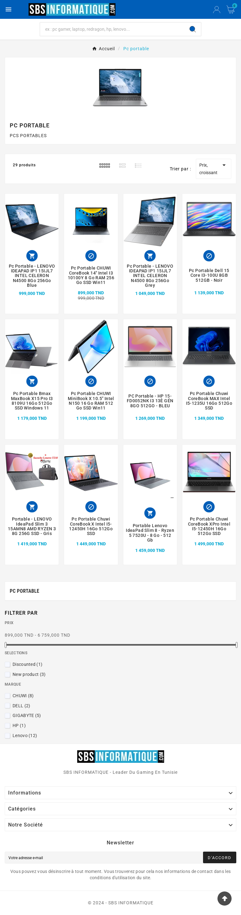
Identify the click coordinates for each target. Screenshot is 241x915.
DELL (21, 705)
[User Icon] (216, 9)
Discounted (27, 664)
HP (19, 725)
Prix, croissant (213, 168)
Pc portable (24, 591)
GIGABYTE (27, 715)
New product (29, 674)
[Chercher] (112, 29)
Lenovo (25, 735)
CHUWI (23, 695)
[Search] (193, 29)
